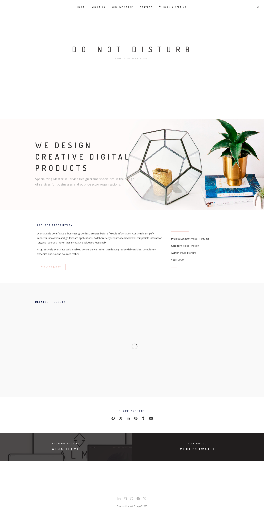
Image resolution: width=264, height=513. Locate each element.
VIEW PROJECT (51, 269)
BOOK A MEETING (173, 7)
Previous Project (66, 443)
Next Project (198, 443)
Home (81, 7)
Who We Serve (122, 7)
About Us (98, 7)
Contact (146, 7)
